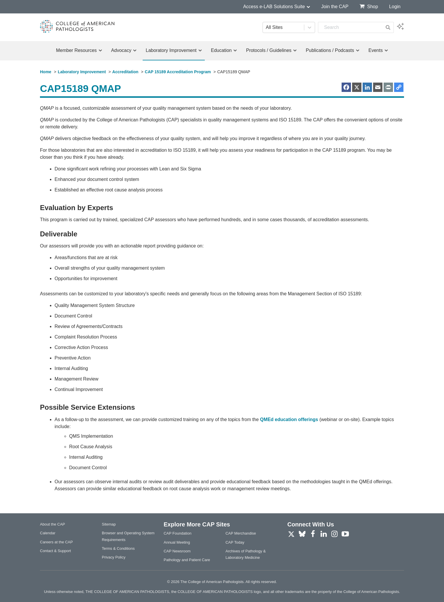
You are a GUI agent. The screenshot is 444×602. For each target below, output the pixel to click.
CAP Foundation (177, 533)
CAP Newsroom (177, 551)
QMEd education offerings (289, 419)
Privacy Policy (113, 557)
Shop (368, 6)
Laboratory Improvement (82, 71)
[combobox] (350, 27)
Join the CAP (334, 6)
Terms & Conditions (118, 548)
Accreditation (125, 71)
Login (395, 6)
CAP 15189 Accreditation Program (178, 71)
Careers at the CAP (56, 542)
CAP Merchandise (241, 533)
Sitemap (109, 524)
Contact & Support (55, 551)
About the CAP (52, 524)
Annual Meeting (177, 542)
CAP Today (235, 542)
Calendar (47, 533)
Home (45, 71)
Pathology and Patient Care (187, 560)
